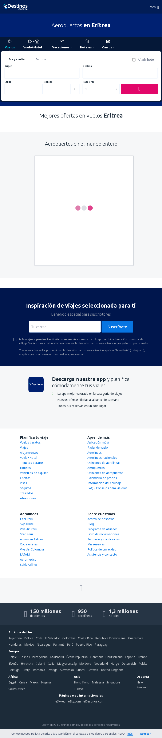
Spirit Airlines (28, 565)
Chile (39, 638)
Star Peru (26, 534)
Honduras (15, 644)
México (29, 644)
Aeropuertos (96, 468)
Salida (7, 82)
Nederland (101, 663)
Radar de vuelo (97, 447)
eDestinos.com (93, 701)
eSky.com (74, 701)
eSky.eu (60, 701)
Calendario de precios (102, 478)
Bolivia (28, 638)
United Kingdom (112, 670)
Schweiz (93, 670)
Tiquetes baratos (32, 463)
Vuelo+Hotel (28, 458)
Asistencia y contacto (102, 554)
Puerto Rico (84, 644)
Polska (142, 663)
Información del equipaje (104, 483)
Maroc (34, 682)
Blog (90, 524)
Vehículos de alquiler (34, 473)
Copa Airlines (29, 544)
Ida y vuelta (17, 59)
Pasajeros (88, 82)
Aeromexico (28, 559)
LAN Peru (26, 519)
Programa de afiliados (102, 529)
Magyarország (67, 663)
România (39, 670)
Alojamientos (29, 452)
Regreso (47, 82)
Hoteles (25, 468)
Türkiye (79, 689)
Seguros (25, 488)
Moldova (85, 663)
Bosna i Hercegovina (33, 657)
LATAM (25, 554)
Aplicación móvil (98, 442)
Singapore (113, 682)
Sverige (53, 670)
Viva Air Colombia (32, 549)
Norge (114, 663)
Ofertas (25, 478)
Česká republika (77, 657)
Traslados (26, 493)
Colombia (68, 638)
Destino (87, 66)
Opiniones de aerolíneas (103, 463)
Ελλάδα (13, 663)
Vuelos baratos (30, 442)
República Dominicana (110, 638)
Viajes (24, 447)
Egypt (12, 682)
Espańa (130, 657)
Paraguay (101, 644)
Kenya (23, 682)
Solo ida (41, 59)
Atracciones (28, 498)
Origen (8, 66)
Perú (70, 644)
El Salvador (52, 638)
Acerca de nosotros (100, 519)
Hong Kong (81, 682)
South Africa (16, 689)
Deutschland (114, 657)
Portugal (14, 670)
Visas (23, 483)
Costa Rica (85, 638)
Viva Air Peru (28, 529)
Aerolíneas (94, 452)
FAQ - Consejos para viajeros (107, 488)
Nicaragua (44, 644)
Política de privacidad (101, 549)
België (12, 657)
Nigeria (46, 682)
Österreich (129, 663)
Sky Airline (27, 524)
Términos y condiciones (103, 539)
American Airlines (31, 539)
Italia (51, 663)
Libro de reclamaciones (103, 534)
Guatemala (135, 638)
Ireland (40, 663)
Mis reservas (96, 544)
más (130, 733)
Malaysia (98, 682)
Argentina (15, 638)
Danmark (96, 657)
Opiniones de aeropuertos (105, 473)
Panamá (58, 644)
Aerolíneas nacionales (102, 458)
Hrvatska (27, 663)
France (142, 657)
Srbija (26, 670)
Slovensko (67, 670)
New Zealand (142, 684)
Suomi (80, 670)
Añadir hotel (146, 60)
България (57, 657)
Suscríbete (117, 326)
